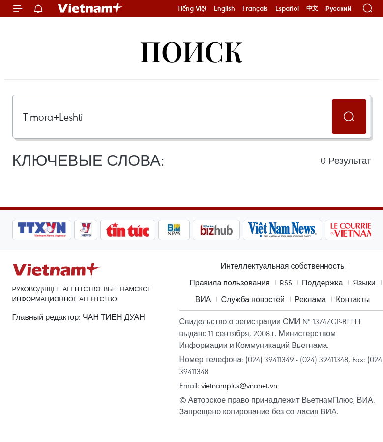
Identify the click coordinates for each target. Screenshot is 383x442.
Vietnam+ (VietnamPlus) (90, 8)
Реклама (310, 299)
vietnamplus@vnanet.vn (239, 385)
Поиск (191, 50)
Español (287, 8)
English (224, 8)
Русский (338, 8)
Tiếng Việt (191, 8)
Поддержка (322, 282)
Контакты (353, 299)
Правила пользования (229, 282)
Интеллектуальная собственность (283, 266)
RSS (286, 282)
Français (255, 8)
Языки (364, 282)
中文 (312, 8)
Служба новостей (253, 299)
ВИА (203, 299)
